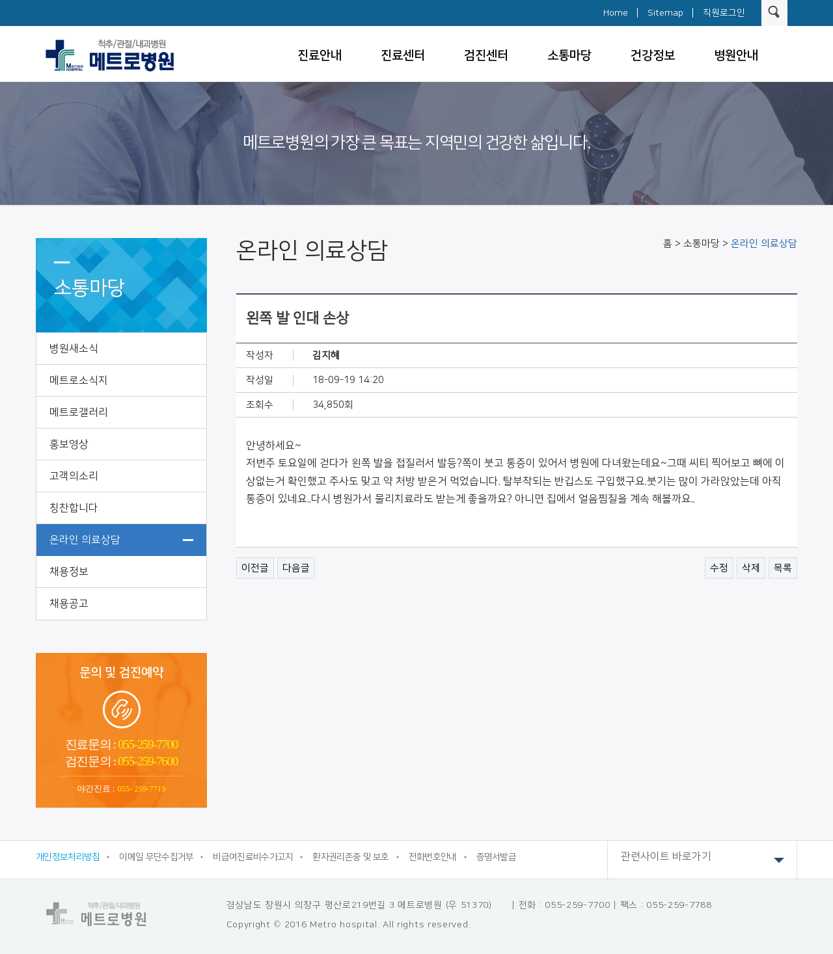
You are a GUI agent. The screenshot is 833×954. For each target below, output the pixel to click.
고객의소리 (73, 476)
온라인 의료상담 (84, 540)
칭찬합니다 (73, 508)
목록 (783, 568)
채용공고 (69, 603)
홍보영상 (69, 444)
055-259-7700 (147, 744)
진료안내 (319, 55)
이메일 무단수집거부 (156, 857)
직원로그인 (724, 13)
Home (615, 13)
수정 (719, 568)
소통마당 (569, 55)
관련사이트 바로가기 (702, 860)
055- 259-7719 (142, 788)
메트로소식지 (78, 380)
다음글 (296, 568)
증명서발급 (496, 857)
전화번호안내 (433, 857)
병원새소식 (73, 348)
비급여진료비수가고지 (253, 857)
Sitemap (665, 13)
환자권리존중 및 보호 (350, 857)
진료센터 (403, 55)
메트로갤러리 (78, 412)
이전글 (255, 568)
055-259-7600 (147, 761)
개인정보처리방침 (68, 857)
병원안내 (736, 55)
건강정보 (653, 55)
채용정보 (69, 571)
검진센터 (486, 55)
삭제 (751, 568)
